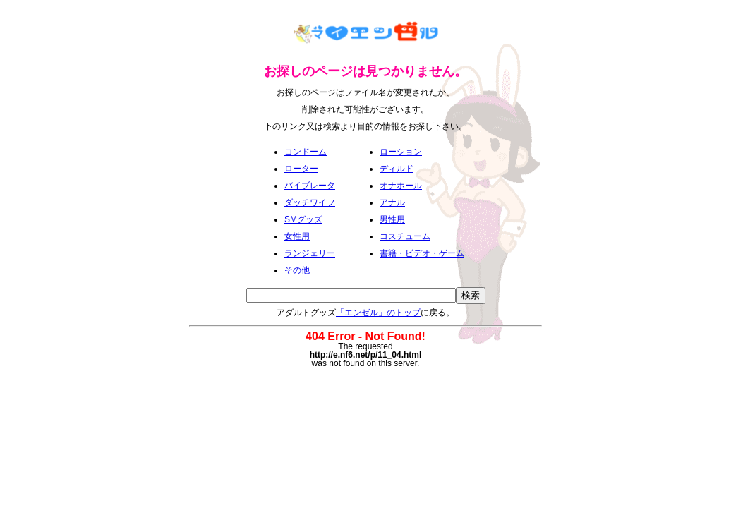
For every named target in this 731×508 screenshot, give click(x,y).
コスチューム (405, 236)
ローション (401, 152)
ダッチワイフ (309, 202)
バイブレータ (309, 185)
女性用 (297, 236)
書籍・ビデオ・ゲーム (422, 253)
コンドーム (305, 152)
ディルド (396, 169)
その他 (297, 270)
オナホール (401, 185)
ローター (301, 169)
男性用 (392, 219)
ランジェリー (309, 253)
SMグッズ (303, 219)
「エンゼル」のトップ (378, 313)
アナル (392, 202)
